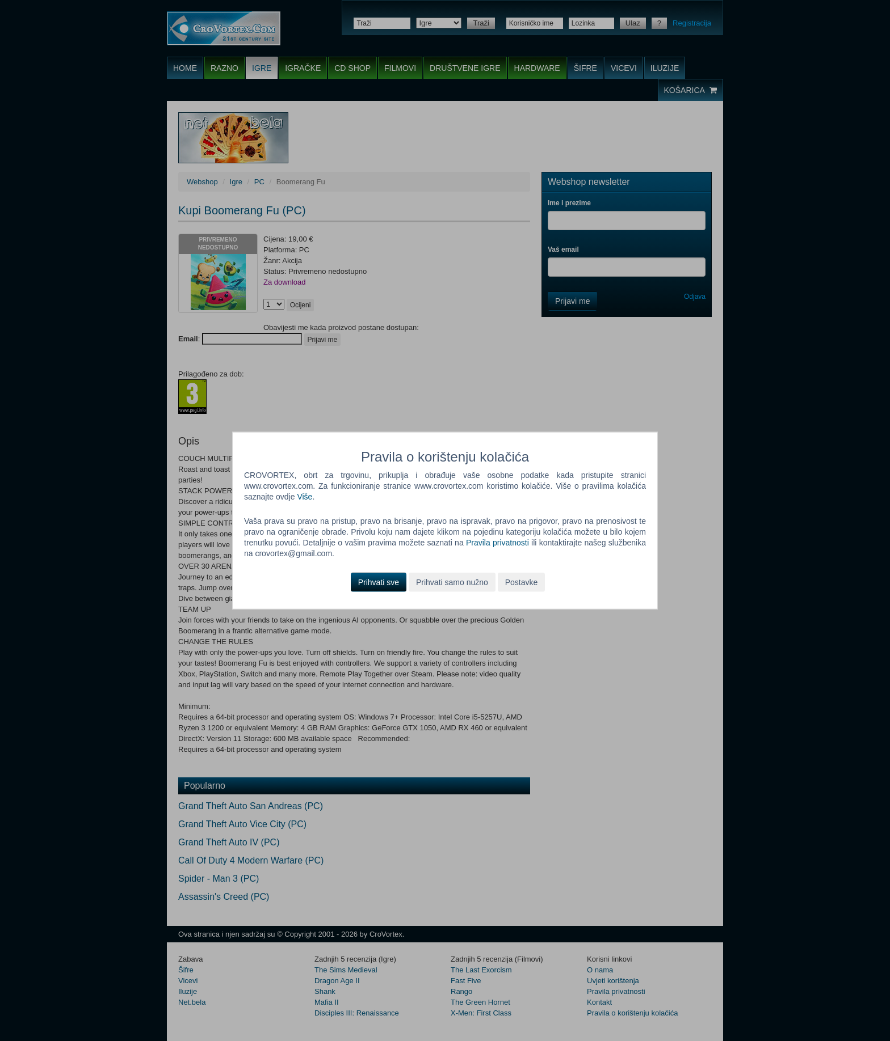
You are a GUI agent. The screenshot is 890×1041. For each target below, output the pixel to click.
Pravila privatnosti (497, 542)
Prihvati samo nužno (452, 581)
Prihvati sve (378, 581)
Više (304, 496)
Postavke (521, 581)
